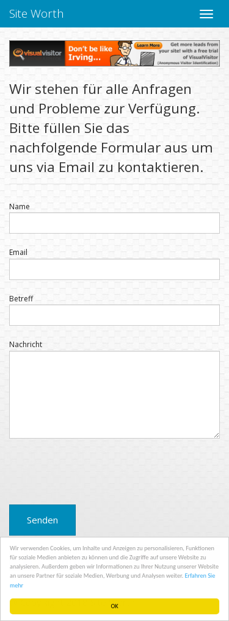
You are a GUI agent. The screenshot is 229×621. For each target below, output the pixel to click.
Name (19, 206)
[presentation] (102, 471)
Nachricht (25, 344)
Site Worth (36, 13)
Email (18, 252)
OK (114, 606)
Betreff (21, 298)
